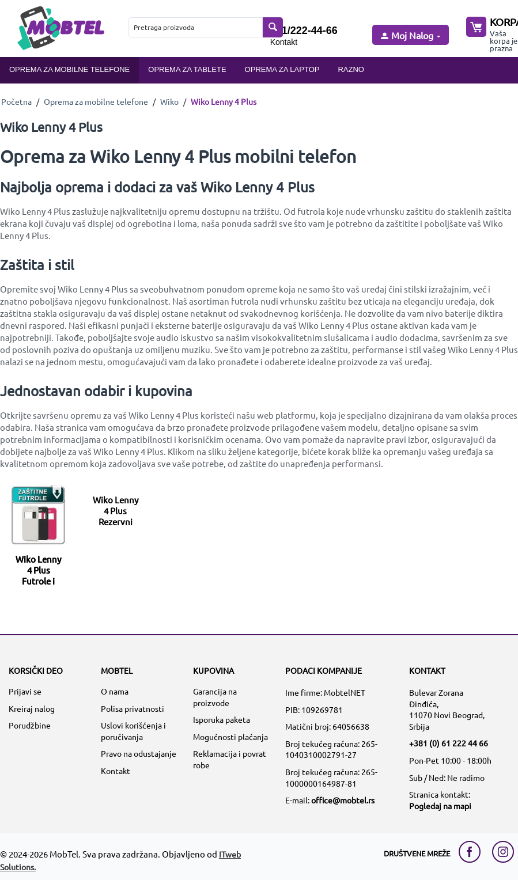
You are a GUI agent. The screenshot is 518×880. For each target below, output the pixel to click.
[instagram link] (503, 852)
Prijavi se (25, 691)
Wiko (169, 101)
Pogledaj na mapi (440, 806)
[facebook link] (472, 852)
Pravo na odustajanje (138, 753)
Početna (16, 101)
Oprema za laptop (282, 69)
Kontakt (283, 42)
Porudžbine (30, 725)
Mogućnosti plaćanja (230, 736)
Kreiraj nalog (32, 708)
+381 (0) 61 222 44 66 (448, 743)
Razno (351, 69)
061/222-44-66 (304, 30)
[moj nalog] (409, 36)
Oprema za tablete (187, 69)
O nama (114, 691)
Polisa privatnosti (132, 708)
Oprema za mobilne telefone (69, 69)
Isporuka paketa (221, 719)
